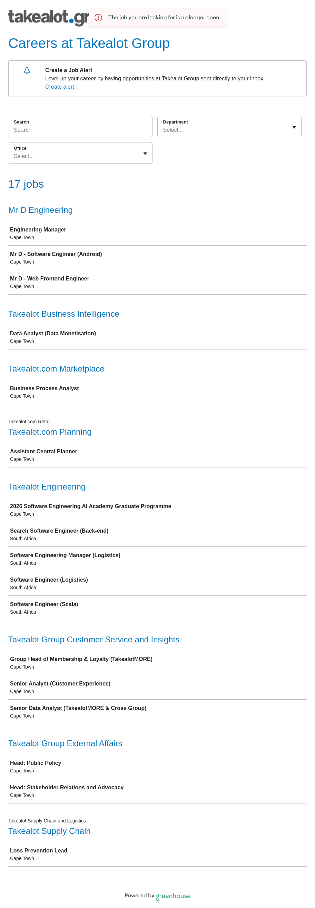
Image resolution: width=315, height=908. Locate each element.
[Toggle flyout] (294, 127)
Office (20, 148)
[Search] (80, 131)
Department (175, 122)
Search (21, 122)
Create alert (59, 87)
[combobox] (164, 130)
